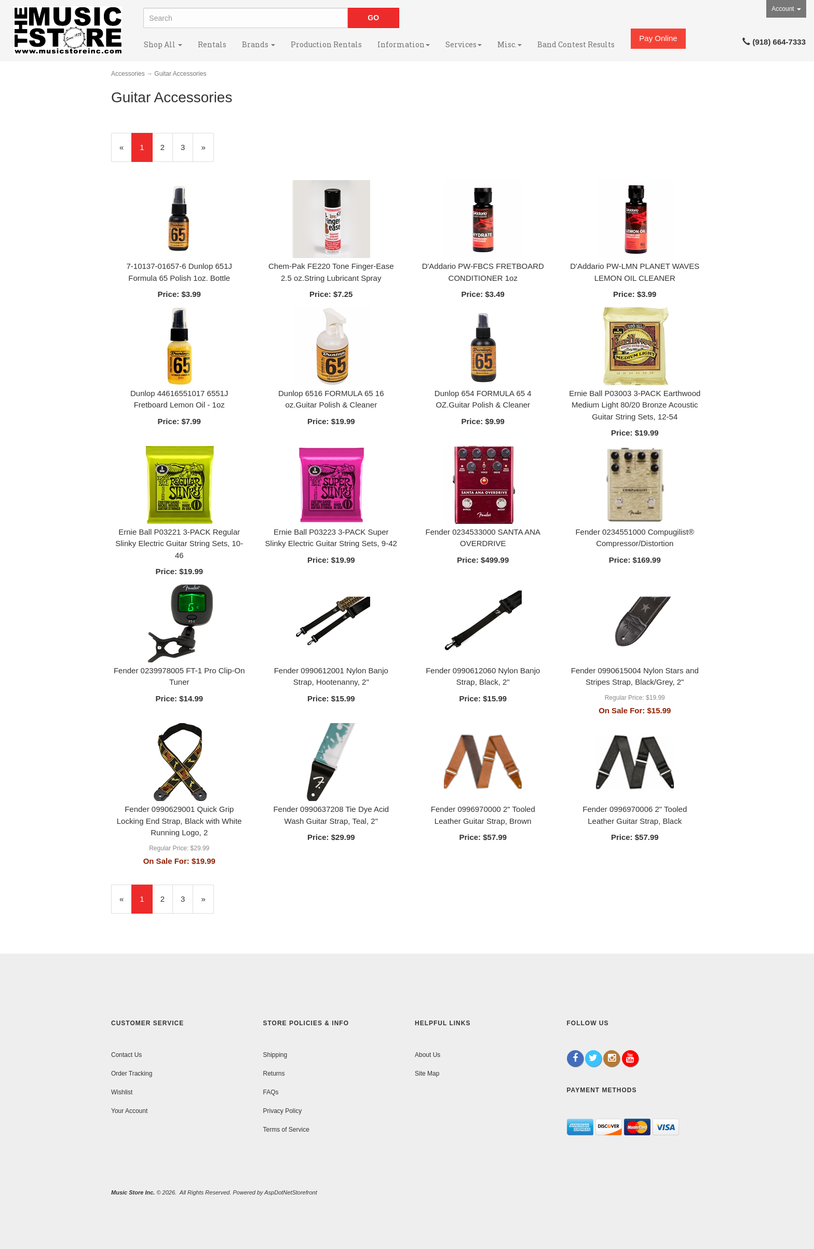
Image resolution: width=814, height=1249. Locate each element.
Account (786, 8)
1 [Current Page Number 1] (146, 151)
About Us (427, 1054)
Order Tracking (131, 1073)
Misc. (509, 44)
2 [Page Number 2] (166, 146)
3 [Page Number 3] (187, 146)
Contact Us (126, 1054)
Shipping (275, 1054)
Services (463, 44)
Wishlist (121, 1092)
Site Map (427, 1073)
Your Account (129, 1111)
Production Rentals (326, 44)
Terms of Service (286, 1129)
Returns (274, 1073)
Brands (258, 44)
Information (403, 44)
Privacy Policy (282, 1111)
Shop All (163, 44)
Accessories (128, 73)
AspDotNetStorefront (290, 1192)
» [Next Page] (207, 151)
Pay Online (658, 38)
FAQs (271, 1092)
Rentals (212, 44)
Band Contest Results (576, 44)
